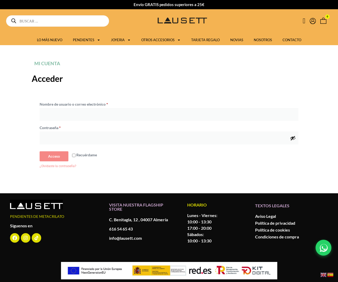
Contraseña (59, 127)
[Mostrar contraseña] (293, 138)
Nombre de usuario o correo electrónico (83, 103)
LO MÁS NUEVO (49, 40)
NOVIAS (236, 40)
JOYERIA (121, 40)
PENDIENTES (86, 40)
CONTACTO (292, 40)
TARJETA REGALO (205, 40)
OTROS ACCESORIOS (161, 40)
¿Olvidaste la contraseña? (58, 166)
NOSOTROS (263, 40)
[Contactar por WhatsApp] (323, 248)
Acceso (54, 156)
